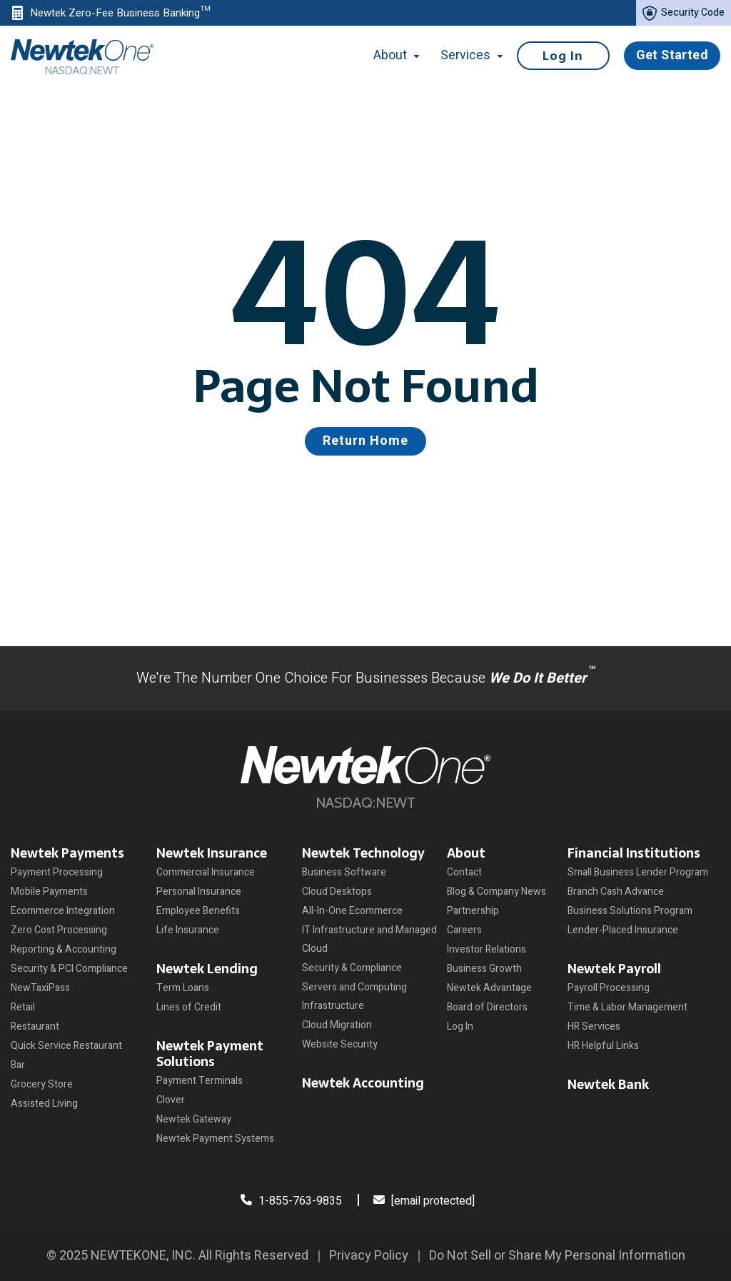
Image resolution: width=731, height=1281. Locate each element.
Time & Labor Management (627, 1007)
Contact (464, 872)
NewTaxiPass (40, 987)
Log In (563, 56)
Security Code (683, 13)
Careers (464, 930)
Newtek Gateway (193, 1119)
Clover (170, 1099)
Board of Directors (487, 1007)
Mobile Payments (49, 891)
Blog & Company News (496, 891)
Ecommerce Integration (63, 910)
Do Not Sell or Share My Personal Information (557, 1255)
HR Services (594, 1026)
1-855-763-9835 (291, 1201)
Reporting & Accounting (63, 949)
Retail (23, 1007)
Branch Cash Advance (616, 891)
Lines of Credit (188, 1007)
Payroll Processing (609, 987)
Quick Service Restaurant (66, 1045)
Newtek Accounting (363, 1082)
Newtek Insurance (211, 853)
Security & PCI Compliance (69, 968)
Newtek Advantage (489, 987)
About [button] (404, 55)
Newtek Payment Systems (215, 1138)
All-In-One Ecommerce (352, 910)
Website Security (340, 1044)
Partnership (473, 910)
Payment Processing (57, 872)
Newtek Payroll (614, 968)
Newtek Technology (363, 853)
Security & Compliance (352, 967)
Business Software (344, 872)
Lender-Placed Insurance (623, 930)
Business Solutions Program (630, 910)
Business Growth (484, 968)
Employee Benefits (198, 910)
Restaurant (35, 1026)
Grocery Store (42, 1084)
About (466, 853)
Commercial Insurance (205, 872)
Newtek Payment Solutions (209, 1053)
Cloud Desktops (337, 891)
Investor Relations (486, 949)
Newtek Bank (608, 1084)
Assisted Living (44, 1103)
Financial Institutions (634, 853)
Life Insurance (187, 930)
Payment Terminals (199, 1080)
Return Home (365, 441)
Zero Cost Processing (59, 930)
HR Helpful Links (603, 1045)
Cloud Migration (337, 1025)
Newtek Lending (207, 968)
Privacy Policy (368, 1255)
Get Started (672, 55)
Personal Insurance (198, 891)
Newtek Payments (67, 853)
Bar (18, 1065)
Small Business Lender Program (638, 872)
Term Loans (182, 987)
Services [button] (471, 55)
